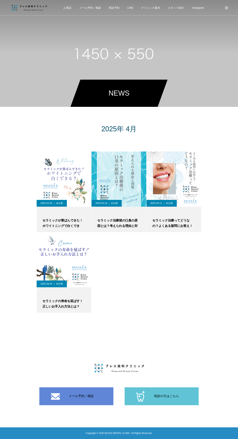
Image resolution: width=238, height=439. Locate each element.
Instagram (198, 7)
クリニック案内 (150, 7)
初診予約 (114, 7)
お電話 (67, 7)
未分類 (59, 203)
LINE (130, 7)
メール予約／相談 (90, 7)
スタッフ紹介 (176, 7)
